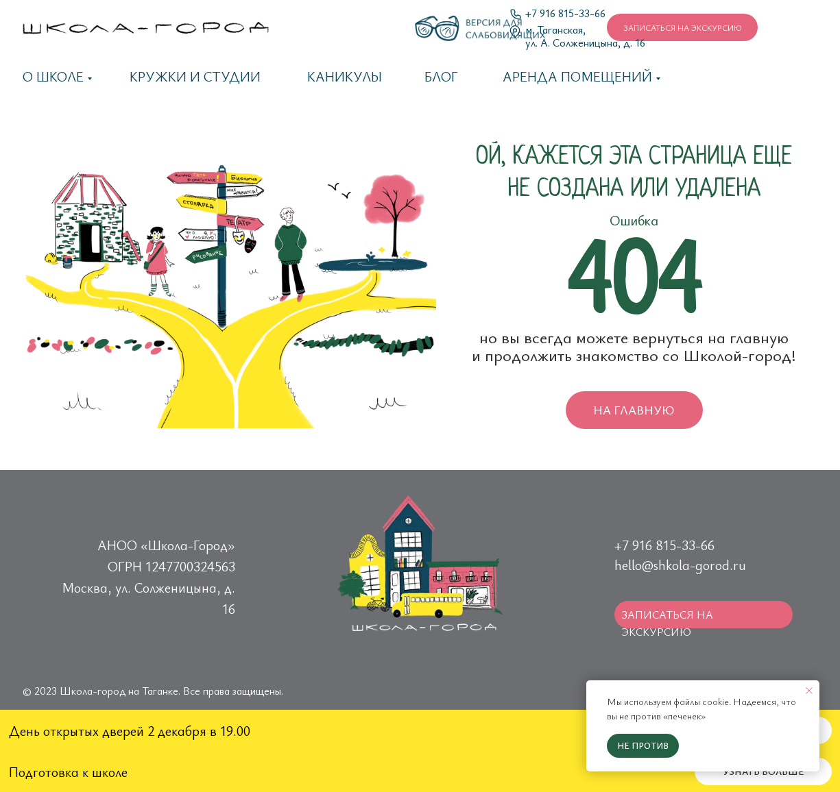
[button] (682, 27)
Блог (441, 76)
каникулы (344, 76)
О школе (53, 76)
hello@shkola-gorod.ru (680, 565)
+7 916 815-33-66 (565, 13)
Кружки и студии (195, 76)
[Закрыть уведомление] (809, 690)
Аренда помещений (577, 76)
